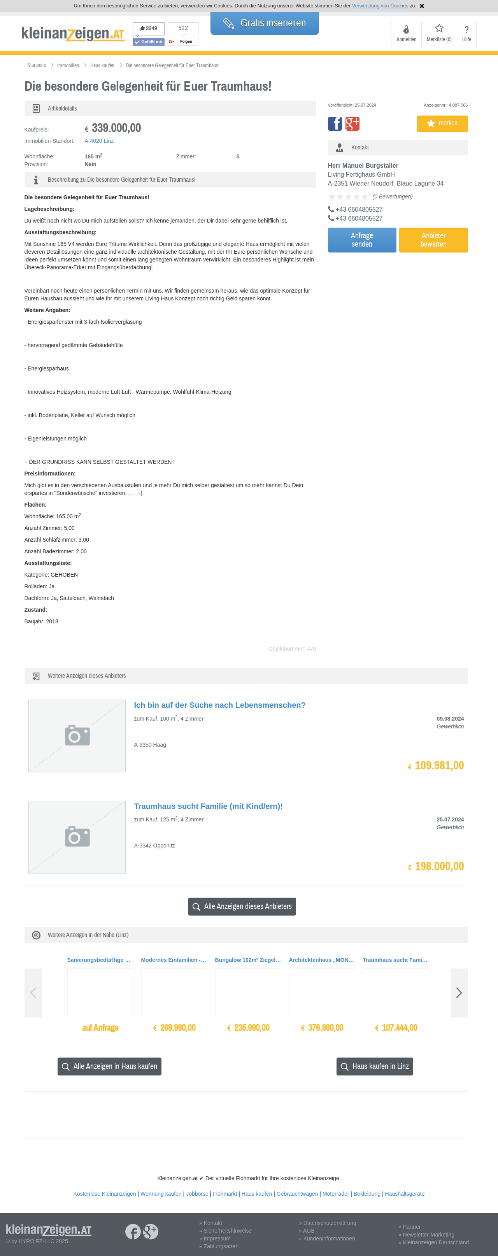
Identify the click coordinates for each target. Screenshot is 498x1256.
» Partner (409, 1227)
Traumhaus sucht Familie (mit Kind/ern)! (396, 960)
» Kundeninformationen (327, 1238)
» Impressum (215, 1238)
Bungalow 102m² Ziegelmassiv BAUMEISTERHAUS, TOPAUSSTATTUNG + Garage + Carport (248, 960)
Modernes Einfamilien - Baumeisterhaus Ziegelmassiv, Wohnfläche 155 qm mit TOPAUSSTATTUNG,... (174, 960)
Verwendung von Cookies (380, 6)
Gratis (264, 23)
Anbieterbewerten (434, 240)
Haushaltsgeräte (404, 1194)
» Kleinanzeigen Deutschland (433, 1242)
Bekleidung (367, 1194)
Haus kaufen (257, 1194)
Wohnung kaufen (161, 1194)
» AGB (306, 1231)
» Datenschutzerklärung (327, 1223)
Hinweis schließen (422, 6)
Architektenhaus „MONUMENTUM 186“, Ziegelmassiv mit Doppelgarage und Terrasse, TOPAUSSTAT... (322, 960)
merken (442, 123)
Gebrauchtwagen (297, 1194)
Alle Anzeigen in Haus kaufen (109, 1066)
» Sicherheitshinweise (225, 1231)
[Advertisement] (396, 309)
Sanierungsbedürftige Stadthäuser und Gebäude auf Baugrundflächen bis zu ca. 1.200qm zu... (100, 960)
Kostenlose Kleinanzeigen (105, 1194)
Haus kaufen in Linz (375, 1066)
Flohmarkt (225, 1194)
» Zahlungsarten (218, 1246)
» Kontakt (210, 1223)
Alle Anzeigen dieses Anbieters (242, 906)
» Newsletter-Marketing (426, 1234)
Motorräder (336, 1194)
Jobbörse (197, 1194)
